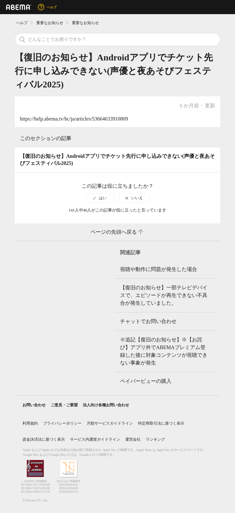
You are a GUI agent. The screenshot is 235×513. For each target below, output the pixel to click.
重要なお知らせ (49, 23)
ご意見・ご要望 (64, 405)
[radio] (99, 198)
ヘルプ (22, 23)
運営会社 (133, 439)
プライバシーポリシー (62, 423)
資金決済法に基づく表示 (43, 439)
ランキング (155, 439)
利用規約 (30, 423)
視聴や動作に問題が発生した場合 (158, 269)
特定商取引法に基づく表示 (161, 423)
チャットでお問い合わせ (148, 321)
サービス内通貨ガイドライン (95, 439)
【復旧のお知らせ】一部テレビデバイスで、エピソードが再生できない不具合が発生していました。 (163, 295)
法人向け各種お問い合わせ (106, 405)
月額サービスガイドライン (110, 423)
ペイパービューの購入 (145, 381)
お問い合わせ (34, 405)
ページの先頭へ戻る (117, 232)
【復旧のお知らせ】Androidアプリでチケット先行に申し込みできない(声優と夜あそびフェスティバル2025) (117, 159)
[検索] (117, 39)
